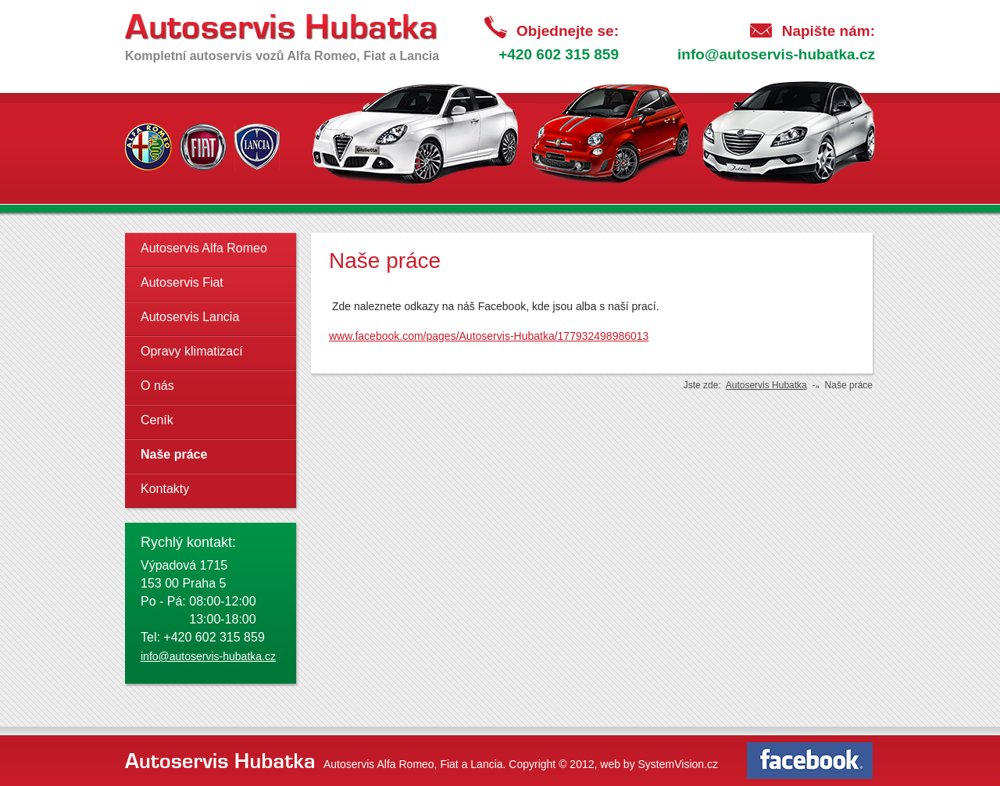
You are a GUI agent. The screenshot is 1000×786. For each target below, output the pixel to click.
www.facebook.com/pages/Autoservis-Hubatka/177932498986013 (488, 336)
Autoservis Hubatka (766, 385)
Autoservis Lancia (190, 316)
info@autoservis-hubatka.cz (776, 54)
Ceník (157, 420)
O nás (157, 385)
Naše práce (174, 454)
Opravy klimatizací (192, 351)
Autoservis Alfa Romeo (204, 248)
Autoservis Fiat (182, 282)
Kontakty (165, 488)
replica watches (361, 293)
